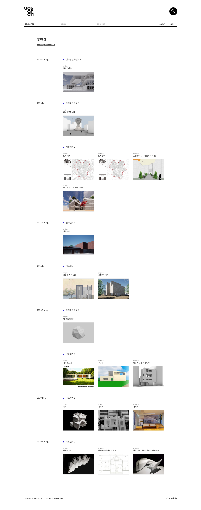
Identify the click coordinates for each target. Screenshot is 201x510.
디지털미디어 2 (71, 103)
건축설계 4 (69, 147)
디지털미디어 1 (71, 310)
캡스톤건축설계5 (72, 59)
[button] (162, 24)
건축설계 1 (69, 353)
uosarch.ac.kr (39, 498)
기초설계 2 (69, 397)
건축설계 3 (69, 222)
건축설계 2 (69, 266)
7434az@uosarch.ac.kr (46, 44)
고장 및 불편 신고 (171, 498)
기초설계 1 (69, 441)
